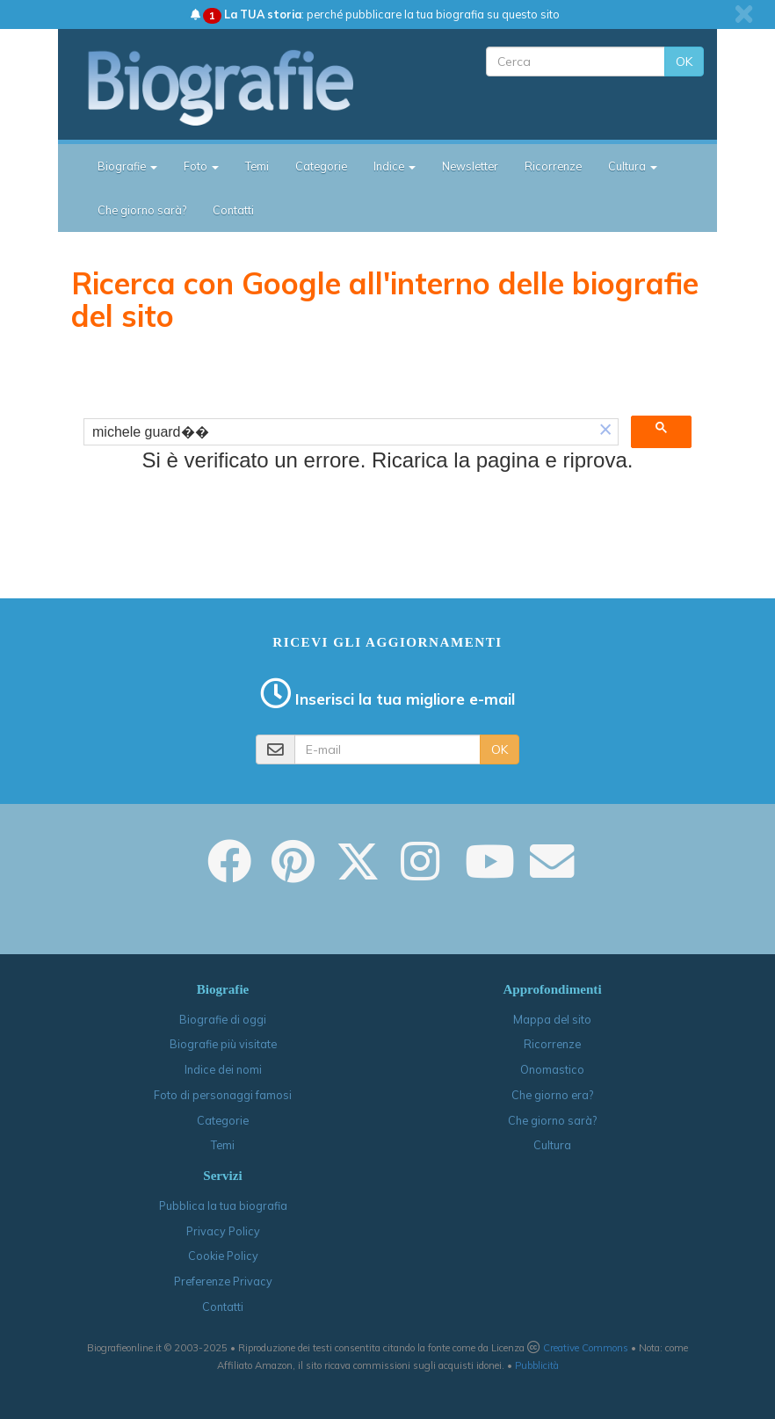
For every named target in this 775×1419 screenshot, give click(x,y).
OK (684, 61)
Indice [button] (394, 166)
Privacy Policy (223, 1231)
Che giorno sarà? (142, 210)
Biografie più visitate (223, 1044)
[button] (605, 431)
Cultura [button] (632, 166)
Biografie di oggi (222, 1019)
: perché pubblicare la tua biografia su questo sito (375, 14)
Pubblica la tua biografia (223, 1205)
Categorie (321, 166)
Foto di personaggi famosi (223, 1095)
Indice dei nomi (223, 1069)
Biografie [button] (127, 166)
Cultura (552, 1145)
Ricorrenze (553, 166)
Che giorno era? (552, 1095)
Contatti (233, 210)
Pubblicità (537, 1365)
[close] (743, 14)
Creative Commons (585, 1348)
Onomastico (552, 1069)
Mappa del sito (552, 1019)
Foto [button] (201, 166)
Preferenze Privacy (223, 1281)
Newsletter (470, 166)
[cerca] (338, 432)
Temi (257, 166)
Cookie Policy (223, 1256)
